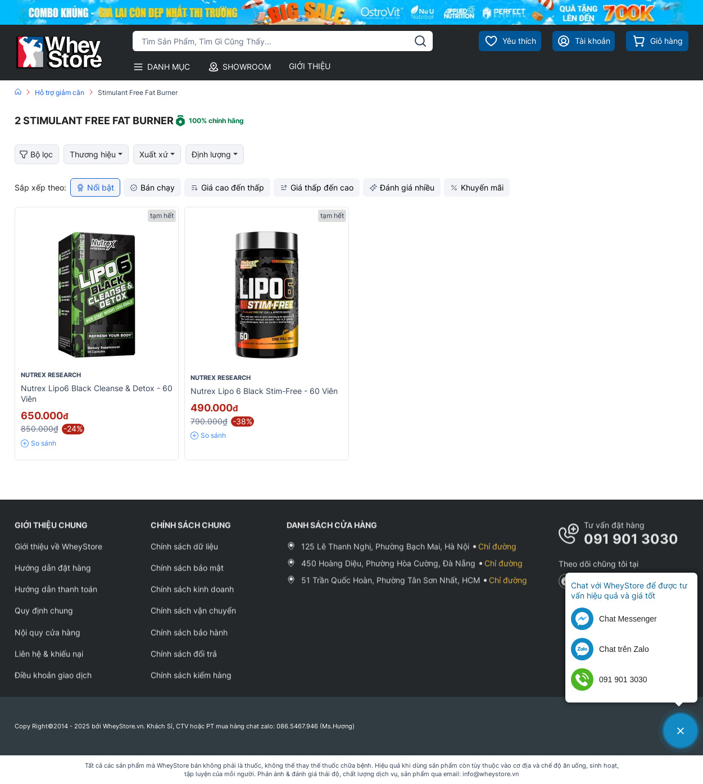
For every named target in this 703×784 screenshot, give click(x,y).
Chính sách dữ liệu (184, 553)
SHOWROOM (239, 66)
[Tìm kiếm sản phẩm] (283, 41)
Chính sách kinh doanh (192, 595)
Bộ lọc (36, 154)
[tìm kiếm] (420, 41)
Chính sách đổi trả (184, 660)
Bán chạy (152, 187)
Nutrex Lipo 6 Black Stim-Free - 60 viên (264, 391)
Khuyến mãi (477, 187)
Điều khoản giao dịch (53, 681)
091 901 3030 (631, 545)
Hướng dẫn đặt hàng (53, 574)
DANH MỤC (161, 66)
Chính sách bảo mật (187, 574)
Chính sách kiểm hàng (191, 681)
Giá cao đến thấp (227, 187)
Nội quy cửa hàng (47, 638)
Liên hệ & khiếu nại (49, 660)
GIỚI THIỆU (309, 66)
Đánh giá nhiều (401, 187)
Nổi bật (95, 187)
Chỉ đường (497, 553)
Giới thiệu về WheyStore (58, 553)
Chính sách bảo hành (189, 638)
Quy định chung (44, 617)
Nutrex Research (51, 375)
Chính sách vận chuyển (193, 617)
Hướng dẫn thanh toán (56, 595)
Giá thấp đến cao (316, 187)
